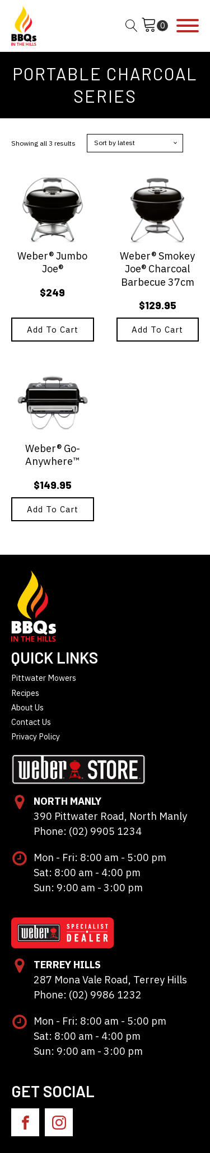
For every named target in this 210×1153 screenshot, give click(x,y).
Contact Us (31, 722)
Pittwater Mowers (43, 677)
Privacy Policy (35, 736)
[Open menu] (187, 25)
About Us (27, 707)
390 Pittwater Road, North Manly (110, 816)
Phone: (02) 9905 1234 (88, 831)
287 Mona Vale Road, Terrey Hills (110, 979)
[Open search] (131, 25)
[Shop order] (135, 143)
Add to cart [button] (52, 329)
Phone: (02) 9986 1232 (88, 994)
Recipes (25, 693)
